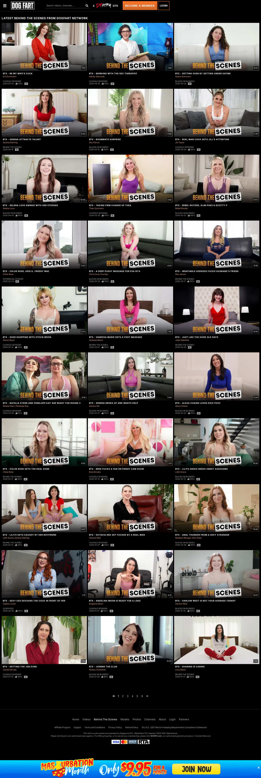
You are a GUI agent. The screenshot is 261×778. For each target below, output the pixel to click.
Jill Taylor (179, 142)
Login (163, 5)
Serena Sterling (10, 142)
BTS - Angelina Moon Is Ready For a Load (115, 600)
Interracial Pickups (13, 279)
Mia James (180, 274)
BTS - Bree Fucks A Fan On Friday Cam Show (116, 469)
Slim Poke (197, 538)
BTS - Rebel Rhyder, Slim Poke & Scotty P (201, 205)
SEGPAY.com (156, 736)
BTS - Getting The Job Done (20, 666)
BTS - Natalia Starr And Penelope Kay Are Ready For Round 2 (42, 403)
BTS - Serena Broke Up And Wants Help (113, 403)
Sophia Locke (9, 603)
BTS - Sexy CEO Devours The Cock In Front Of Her (34, 600)
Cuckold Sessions (12, 81)
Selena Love (8, 208)
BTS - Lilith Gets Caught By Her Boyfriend (29, 535)
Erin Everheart (9, 76)
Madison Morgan (183, 538)
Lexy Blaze (180, 669)
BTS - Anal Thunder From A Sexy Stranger (202, 535)
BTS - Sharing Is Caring (190, 666)
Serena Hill (94, 406)
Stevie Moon (9, 340)
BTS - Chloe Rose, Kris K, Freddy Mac (26, 271)
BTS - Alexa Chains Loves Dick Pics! (198, 403)
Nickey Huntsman (97, 669)
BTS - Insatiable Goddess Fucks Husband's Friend (207, 271)
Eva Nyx (104, 274)
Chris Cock (94, 274)
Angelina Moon (96, 603)
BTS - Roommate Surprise (105, 139)
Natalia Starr (9, 406)
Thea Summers (96, 208)
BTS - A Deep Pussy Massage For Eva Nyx (114, 271)
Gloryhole (8, 608)
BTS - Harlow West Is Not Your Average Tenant (205, 600)
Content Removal (202, 736)
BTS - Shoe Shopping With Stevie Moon (27, 337)
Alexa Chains (181, 406)
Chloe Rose (8, 274)
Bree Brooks (95, 472)
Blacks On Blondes (185, 81)
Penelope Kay (22, 406)
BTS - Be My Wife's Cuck (18, 73)
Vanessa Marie (96, 340)
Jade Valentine (182, 340)
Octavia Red (95, 538)
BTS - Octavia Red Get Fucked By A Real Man (117, 535)
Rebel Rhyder (181, 208)
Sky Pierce (94, 142)
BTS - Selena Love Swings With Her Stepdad (30, 205)
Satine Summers (183, 76)
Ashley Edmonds (97, 76)
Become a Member (140, 5)
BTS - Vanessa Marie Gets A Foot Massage (115, 337)
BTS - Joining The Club (103, 666)
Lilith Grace (180, 472)
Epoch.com (66, 736)
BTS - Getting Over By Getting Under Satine (203, 73)
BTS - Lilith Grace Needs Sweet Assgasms (201, 469)
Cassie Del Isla (9, 669)
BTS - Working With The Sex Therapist (113, 73)
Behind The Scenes (12, 147)
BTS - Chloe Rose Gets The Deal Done (26, 469)
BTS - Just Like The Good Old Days (196, 337)
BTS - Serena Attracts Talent (22, 139)
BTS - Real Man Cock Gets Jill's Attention (202, 139)
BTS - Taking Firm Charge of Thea (110, 205)
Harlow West (181, 603)
